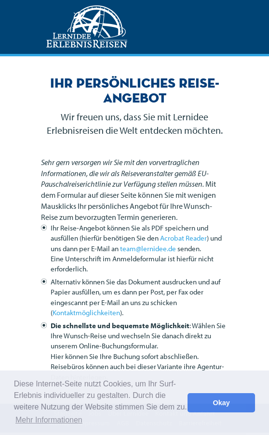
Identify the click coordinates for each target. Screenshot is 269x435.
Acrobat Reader (183, 238)
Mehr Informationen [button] (48, 420)
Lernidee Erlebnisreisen (87, 27)
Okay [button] (221, 403)
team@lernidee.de (148, 248)
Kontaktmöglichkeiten (86, 312)
